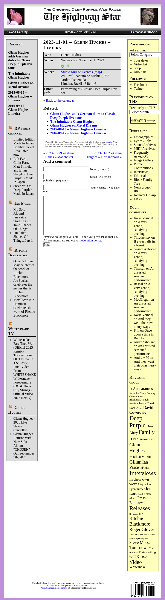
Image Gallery (144, 160)
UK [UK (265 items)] (136, 556)
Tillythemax (142, 237)
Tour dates (141, 60)
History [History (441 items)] (136, 456)
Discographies (144, 137)
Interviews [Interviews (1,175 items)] (142, 473)
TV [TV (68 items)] (131, 557)
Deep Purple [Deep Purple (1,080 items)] (137, 422)
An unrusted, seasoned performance (144, 274)
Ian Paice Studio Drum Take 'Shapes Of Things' (22, 223)
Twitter (139, 88)
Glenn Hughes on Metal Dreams (21, 85)
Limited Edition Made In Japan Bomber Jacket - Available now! (24, 147)
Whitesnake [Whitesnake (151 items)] (137, 567)
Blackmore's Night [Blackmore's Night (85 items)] (139, 399)
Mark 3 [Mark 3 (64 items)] (141, 494)
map (98, 72)
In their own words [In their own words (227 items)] (139, 481)
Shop (137, 68)
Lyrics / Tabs (142, 141)
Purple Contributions (143, 166)
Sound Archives (145, 145)
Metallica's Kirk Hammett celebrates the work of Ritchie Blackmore (24, 307)
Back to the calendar (60, 100)
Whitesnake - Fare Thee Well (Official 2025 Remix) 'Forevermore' (23, 347)
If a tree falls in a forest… (144, 243)
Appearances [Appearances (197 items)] (143, 389)
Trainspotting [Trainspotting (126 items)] (147, 552)
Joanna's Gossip (145, 195)
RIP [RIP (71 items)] (141, 514)
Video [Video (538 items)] (135, 562)
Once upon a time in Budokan (144, 334)
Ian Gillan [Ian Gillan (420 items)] (140, 459)
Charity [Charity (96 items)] (141, 403)
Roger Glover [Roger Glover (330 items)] (141, 529)
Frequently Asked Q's (141, 154)
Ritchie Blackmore (18, 252)
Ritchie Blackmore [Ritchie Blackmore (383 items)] (139, 521)
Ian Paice (22, 203)
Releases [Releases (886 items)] (139, 508)
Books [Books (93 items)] (132, 403)
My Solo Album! (19, 211)
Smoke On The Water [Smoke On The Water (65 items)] (139, 534)
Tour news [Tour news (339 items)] (138, 547)
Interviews (141, 172)
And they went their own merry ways (144, 322)
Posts (43, 588)
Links (138, 199)
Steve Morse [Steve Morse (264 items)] (140, 542)
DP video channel (19, 130)
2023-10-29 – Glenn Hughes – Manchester (58, 155)
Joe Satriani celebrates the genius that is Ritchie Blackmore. (22, 288)
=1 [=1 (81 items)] (130, 389)
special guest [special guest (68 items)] (142, 538)
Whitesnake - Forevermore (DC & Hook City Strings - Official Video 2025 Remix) (23, 388)
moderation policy (90, 240)
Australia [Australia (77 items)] (134, 393)
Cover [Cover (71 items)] (139, 408)
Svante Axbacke (145, 249)
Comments (62, 588)
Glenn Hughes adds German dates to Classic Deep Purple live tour (20, 60)
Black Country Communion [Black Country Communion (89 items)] (142, 395)
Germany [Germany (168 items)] (145, 439)
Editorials (140, 176)
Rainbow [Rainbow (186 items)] (136, 502)
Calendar (50, 588)
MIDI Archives (144, 148)
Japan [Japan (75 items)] (143, 484)
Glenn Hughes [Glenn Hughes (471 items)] (137, 447)
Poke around (138, 50)
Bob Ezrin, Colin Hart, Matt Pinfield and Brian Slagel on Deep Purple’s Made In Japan (23, 170)
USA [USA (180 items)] (144, 557)
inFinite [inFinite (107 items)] (144, 467)
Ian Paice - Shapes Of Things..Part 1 (23, 236)
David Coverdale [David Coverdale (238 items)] (141, 409)
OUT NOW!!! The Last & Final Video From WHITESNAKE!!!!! (27, 366)
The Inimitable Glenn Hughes (19, 75)
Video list (140, 64)
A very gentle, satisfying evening (140, 227)
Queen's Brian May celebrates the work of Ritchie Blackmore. (23, 268)
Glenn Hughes (16, 409)
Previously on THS (142, 108)
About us (140, 72)
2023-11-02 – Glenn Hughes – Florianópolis (104, 155)
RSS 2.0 (92, 144)
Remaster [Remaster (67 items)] (133, 514)
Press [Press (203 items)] (141, 498)
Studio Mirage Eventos (77, 72)
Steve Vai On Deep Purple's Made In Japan (23, 189)
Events (109, 142)
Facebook (140, 85)
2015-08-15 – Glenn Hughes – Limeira (20, 96)
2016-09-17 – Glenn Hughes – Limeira (20, 109)
